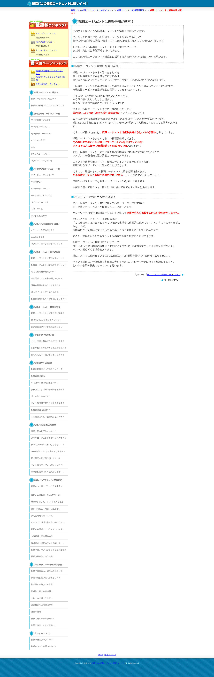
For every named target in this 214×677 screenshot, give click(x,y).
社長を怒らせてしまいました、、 (46, 431)
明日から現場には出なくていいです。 (47, 529)
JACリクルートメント (40, 154)
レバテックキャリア (40, 189)
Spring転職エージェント (41, 134)
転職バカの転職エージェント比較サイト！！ (108, 663)
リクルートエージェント (46, 50)
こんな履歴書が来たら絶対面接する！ (47, 403)
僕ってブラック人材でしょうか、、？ (47, 445)
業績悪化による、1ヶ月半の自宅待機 (47, 502)
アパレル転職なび (39, 216)
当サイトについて (42, 633)
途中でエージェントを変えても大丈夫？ (48, 438)
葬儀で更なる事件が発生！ (43, 619)
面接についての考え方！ (45, 335)
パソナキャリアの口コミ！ (43, 230)
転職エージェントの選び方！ (47, 92)
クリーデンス (37, 209)
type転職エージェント (45, 42)
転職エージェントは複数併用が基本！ (47, 313)
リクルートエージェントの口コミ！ (46, 244)
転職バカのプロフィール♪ (42, 640)
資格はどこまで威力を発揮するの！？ (47, 390)
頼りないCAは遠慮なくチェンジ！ (163, 274)
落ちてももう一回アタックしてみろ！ (47, 355)
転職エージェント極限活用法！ (48, 307)
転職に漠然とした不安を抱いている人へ (48, 299)
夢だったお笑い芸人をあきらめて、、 (47, 578)
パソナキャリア (38, 140)
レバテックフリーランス (42, 195)
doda (33, 147)
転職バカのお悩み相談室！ (46, 425)
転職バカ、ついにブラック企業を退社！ (48, 550)
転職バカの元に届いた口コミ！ (48, 224)
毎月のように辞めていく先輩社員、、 (47, 543)
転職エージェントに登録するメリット (47, 258)
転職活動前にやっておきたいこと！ (46, 369)
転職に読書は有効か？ (41, 410)
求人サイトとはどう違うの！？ (45, 292)
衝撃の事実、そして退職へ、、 (45, 625)
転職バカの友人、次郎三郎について (46, 571)
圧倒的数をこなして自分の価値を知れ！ (48, 348)
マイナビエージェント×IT (42, 175)
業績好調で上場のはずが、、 (44, 605)
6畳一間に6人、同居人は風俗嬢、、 (46, 509)
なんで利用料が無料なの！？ (44, 272)
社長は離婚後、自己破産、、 (48, 84)
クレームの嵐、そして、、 (43, 598)
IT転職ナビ (36, 182)
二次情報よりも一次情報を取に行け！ (47, 417)
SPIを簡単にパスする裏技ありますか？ (48, 451)
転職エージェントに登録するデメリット (48, 265)
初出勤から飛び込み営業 (42, 584)
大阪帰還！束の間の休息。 (43, 536)
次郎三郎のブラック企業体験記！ (49, 565)
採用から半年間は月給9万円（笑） (46, 495)
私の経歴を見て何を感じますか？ (46, 458)
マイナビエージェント (45, 33)
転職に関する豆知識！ (44, 363)
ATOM (100, 655)
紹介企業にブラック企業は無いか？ (46, 327)
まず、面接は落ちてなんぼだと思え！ (47, 341)
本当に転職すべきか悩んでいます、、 (47, 472)
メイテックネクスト (40, 202)
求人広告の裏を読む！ (41, 396)
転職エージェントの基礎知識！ (48, 252)
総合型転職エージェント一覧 (47, 114)
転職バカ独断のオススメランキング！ (47, 106)
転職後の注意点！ (39, 376)
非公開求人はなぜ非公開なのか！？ (46, 278)
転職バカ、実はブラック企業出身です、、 (46, 487)
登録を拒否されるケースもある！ (46, 285)
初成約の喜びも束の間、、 (43, 591)
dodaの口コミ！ (38, 237)
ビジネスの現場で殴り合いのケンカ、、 (48, 522)
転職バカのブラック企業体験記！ (49, 480)
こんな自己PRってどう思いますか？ (47, 465)
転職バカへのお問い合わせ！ (44, 646)
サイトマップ (110, 655)
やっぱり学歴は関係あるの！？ (45, 383)
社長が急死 (36, 612)
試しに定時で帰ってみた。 (43, 516)
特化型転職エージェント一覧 (47, 169)
